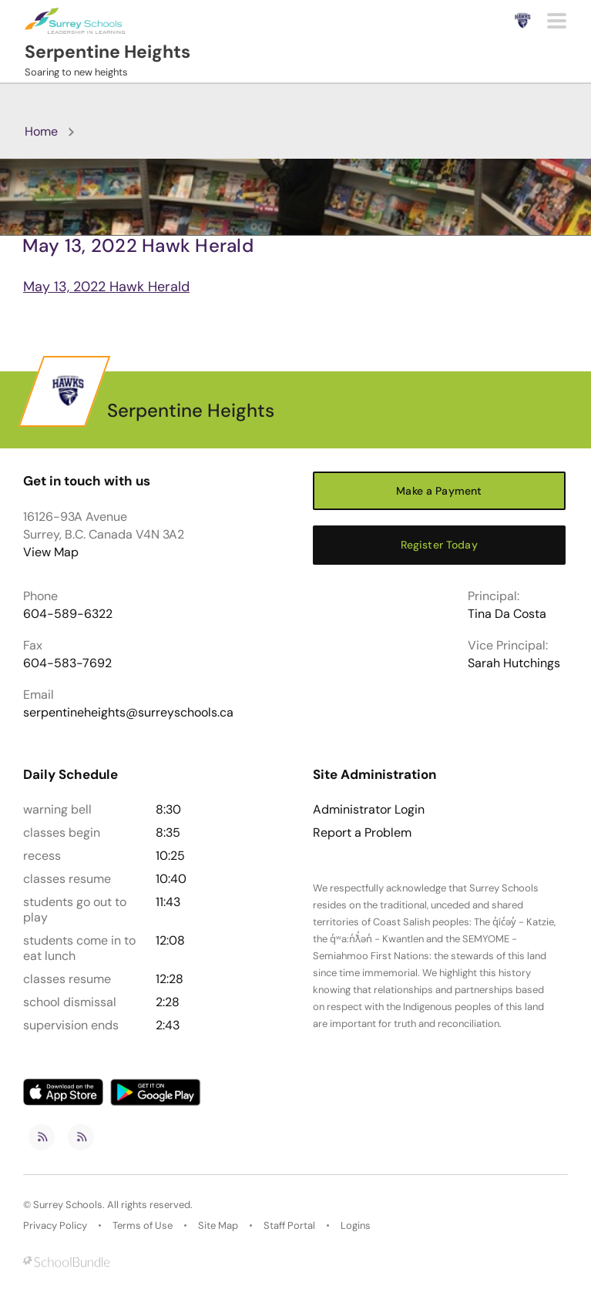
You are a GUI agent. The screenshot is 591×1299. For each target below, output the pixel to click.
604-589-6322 (67, 614)
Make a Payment (439, 491)
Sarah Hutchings (514, 663)
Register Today (439, 545)
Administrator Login (369, 809)
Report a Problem (362, 833)
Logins (356, 1225)
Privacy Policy (55, 1225)
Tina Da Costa (507, 614)
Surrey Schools (67, 1204)
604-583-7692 (67, 663)
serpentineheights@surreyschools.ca (128, 712)
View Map (51, 552)
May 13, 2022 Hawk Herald (106, 286)
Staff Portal (289, 1225)
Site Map (218, 1225)
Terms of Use (142, 1225)
